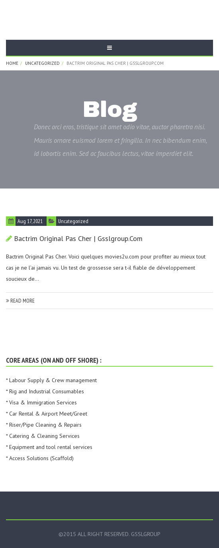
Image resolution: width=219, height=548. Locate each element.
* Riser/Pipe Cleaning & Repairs (44, 424)
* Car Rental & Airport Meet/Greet (46, 413)
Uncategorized (42, 63)
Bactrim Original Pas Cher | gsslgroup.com (78, 238)
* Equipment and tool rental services (49, 447)
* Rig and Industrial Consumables (45, 391)
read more (20, 300)
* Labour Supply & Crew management (51, 380)
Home (12, 63)
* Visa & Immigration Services (41, 402)
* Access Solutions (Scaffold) (40, 458)
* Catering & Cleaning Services (43, 435)
